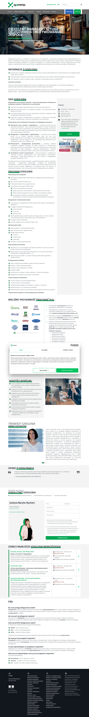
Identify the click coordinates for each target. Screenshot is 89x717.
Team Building (49, 698)
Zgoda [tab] (21, 350)
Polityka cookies (50, 705)
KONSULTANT (69, 11)
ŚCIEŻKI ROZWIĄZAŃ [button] (20, 11)
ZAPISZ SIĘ (77, 11)
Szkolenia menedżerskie (33, 677)
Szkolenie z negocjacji (32, 709)
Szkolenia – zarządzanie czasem (53, 677)
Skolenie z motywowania (33, 705)
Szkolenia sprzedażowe (32, 679)
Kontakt (48, 700)
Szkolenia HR (30, 686)
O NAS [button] (10, 11)
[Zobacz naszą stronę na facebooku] (9, 686)
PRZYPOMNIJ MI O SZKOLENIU (43, 495)
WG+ (58, 4)
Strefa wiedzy (49, 702)
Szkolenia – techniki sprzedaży (53, 688)
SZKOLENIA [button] (31, 11)
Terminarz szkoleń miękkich (33, 696)
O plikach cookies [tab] (68, 350)
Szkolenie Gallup (31, 703)
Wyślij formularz (63, 538)
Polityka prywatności (51, 703)
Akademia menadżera (32, 702)
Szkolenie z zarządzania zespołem (35, 700)
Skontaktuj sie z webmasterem (53, 707)
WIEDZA (39, 11)
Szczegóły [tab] (44, 350)
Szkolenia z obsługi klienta (33, 710)
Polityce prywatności (62, 533)
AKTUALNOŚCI (46, 11)
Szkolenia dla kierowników (52, 682)
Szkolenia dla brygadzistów (52, 689)
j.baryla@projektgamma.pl (17, 512)
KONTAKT (54, 11)
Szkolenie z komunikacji (51, 691)
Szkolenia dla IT (49, 696)
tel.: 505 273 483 (14, 508)
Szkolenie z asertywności (33, 707)
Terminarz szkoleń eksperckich (34, 698)
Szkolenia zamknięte (32, 675)
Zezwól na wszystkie (67, 370)
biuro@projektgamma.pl (14, 678)
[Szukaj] (81, 4)
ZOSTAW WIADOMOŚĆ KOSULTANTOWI (20, 495)
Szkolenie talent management (34, 712)
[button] (10, 317)
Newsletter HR (51, 4)
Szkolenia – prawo (31, 695)
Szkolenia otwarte (50, 695)
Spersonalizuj (44, 370)
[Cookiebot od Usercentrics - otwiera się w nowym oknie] (71, 345)
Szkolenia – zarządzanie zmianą (53, 675)
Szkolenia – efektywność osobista (35, 681)
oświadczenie (65, 128)
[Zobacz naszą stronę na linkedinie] (12, 686)
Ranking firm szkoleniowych (52, 693)
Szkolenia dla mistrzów (32, 714)
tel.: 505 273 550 (12, 680)
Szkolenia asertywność (51, 684)
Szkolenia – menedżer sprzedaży (54, 686)
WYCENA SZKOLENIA (61, 495)
